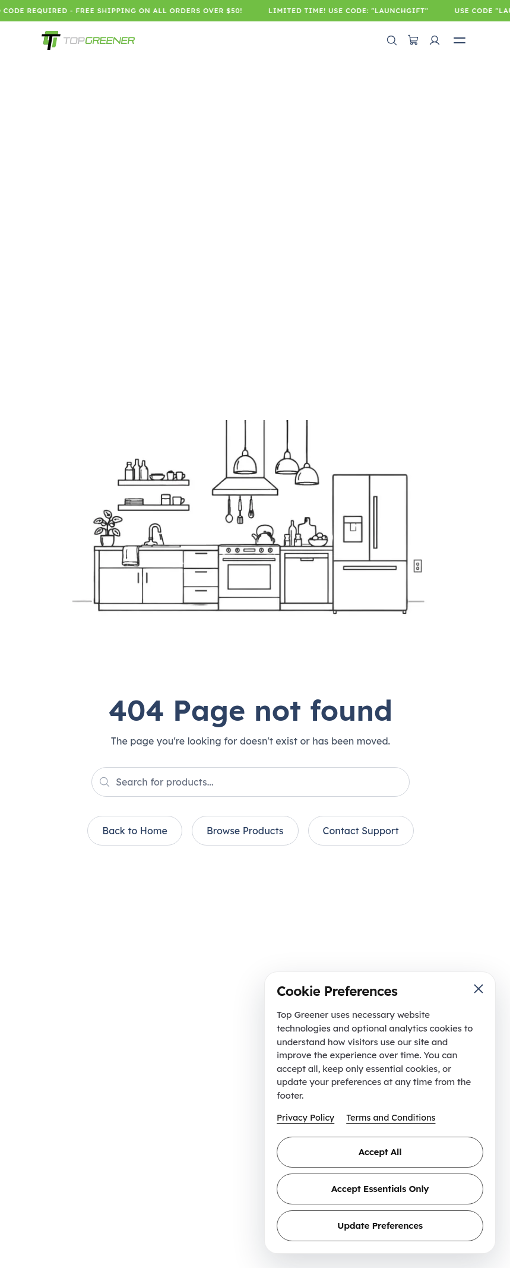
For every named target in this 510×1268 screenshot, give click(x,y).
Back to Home (134, 831)
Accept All (380, 1151)
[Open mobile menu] (459, 40)
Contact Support (361, 831)
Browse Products (245, 831)
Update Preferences (380, 1225)
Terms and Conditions (390, 1117)
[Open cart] (413, 40)
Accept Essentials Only (380, 1188)
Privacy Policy (305, 1117)
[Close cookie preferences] (478, 988)
